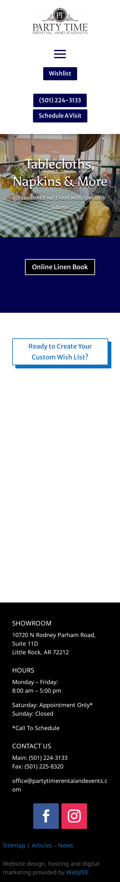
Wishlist (60, 73)
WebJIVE (77, 872)
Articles (43, 845)
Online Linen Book (60, 267)
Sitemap (14, 845)
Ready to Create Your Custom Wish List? (60, 351)
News (65, 845)
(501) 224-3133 (60, 100)
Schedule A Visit (60, 115)
